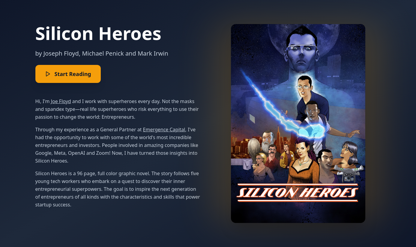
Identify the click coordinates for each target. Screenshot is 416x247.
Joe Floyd (61, 101)
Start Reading (68, 74)
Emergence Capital (164, 129)
